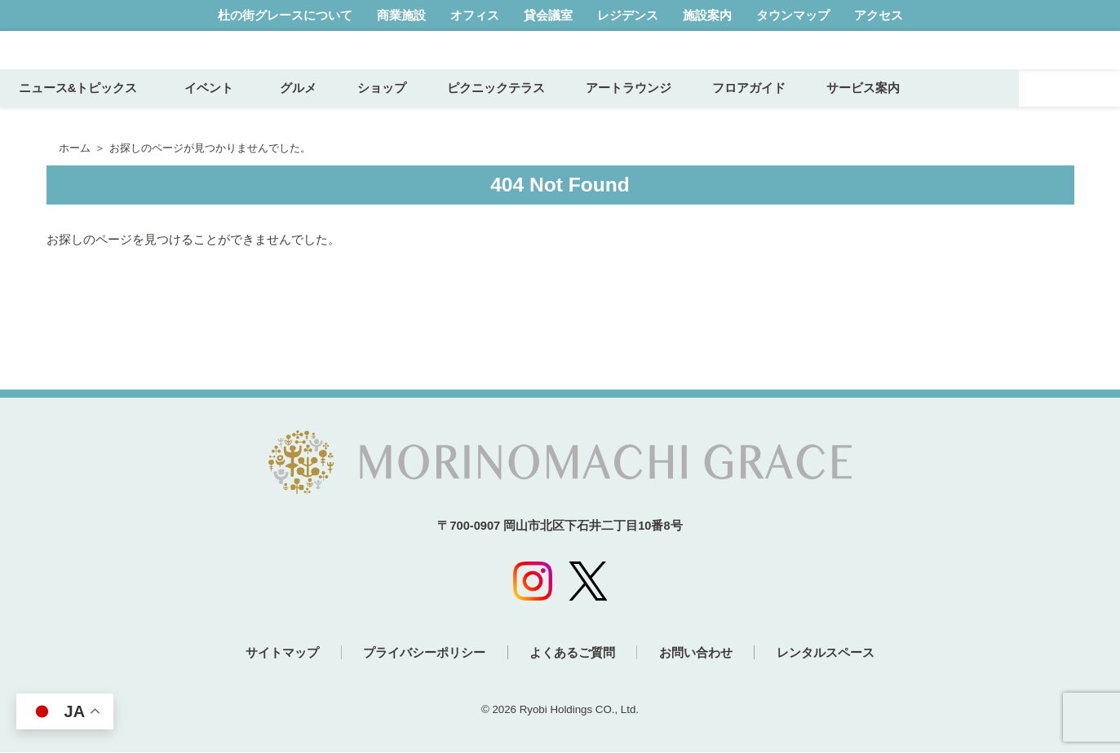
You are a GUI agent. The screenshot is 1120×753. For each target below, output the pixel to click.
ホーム (75, 148)
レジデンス (627, 15)
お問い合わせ (701, 654)
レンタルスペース (837, 654)
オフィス (474, 15)
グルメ (399, 111)
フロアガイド (850, 111)
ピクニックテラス (597, 111)
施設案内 (707, 15)
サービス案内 (964, 111)
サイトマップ (271, 654)
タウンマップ (793, 15)
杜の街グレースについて (285, 15)
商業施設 (401, 15)
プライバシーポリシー (418, 654)
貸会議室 (548, 15)
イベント (315, 111)
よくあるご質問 (572, 654)
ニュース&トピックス (178, 111)
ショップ (482, 111)
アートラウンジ (729, 111)
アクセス (878, 15)
